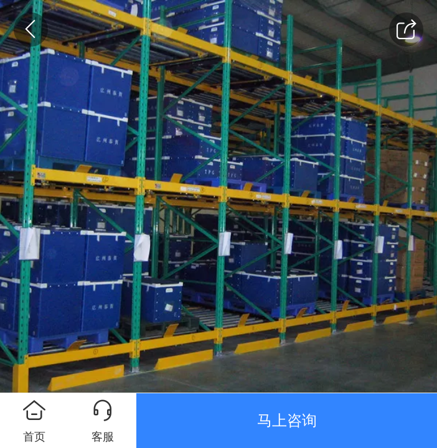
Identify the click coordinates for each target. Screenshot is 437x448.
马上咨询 (287, 420)
